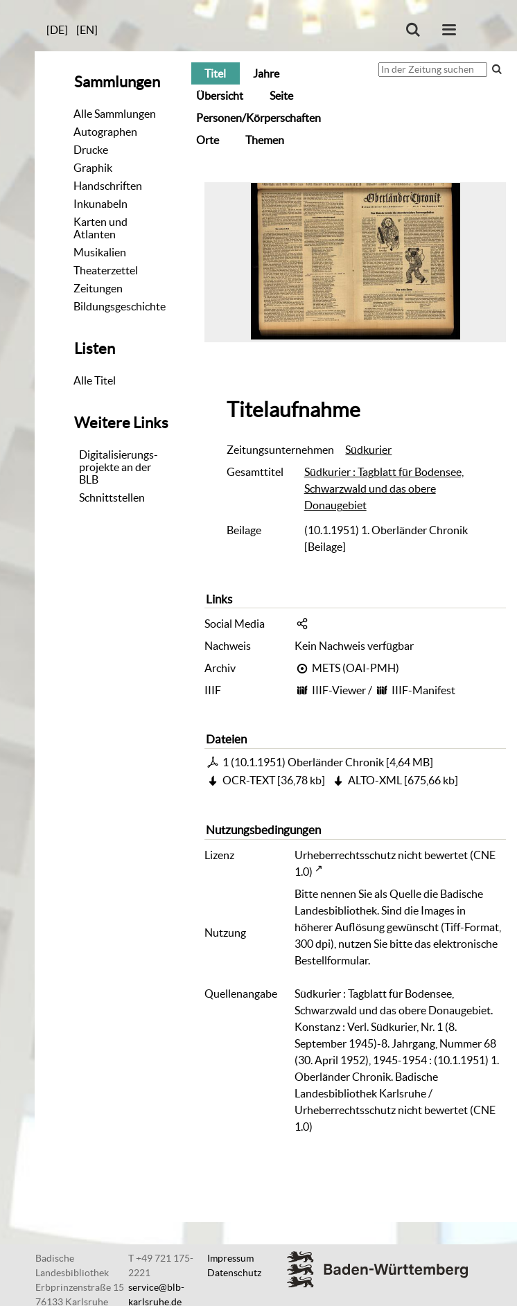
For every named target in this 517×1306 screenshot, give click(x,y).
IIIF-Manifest (423, 690)
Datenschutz (234, 1272)
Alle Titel (94, 380)
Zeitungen (98, 288)
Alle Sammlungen (114, 113)
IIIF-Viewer (339, 690)
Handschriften (107, 185)
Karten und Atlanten (100, 227)
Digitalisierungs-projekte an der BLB (118, 467)
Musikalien (99, 252)
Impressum (230, 1258)
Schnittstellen (112, 497)
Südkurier (368, 449)
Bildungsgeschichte (119, 306)
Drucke (90, 149)
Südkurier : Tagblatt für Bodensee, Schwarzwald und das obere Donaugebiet (384, 488)
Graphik (92, 167)
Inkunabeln (100, 203)
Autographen (105, 131)
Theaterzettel (105, 270)
